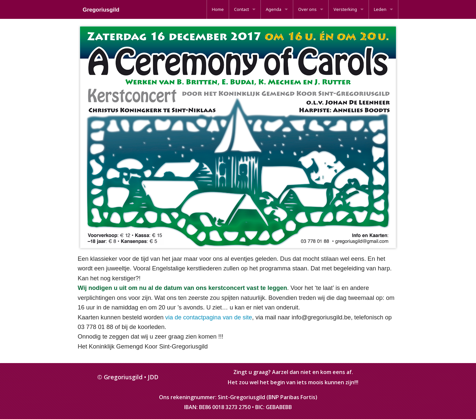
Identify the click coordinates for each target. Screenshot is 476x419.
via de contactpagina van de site (208, 317)
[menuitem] (218, 9)
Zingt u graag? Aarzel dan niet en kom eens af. (293, 372)
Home (218, 9)
